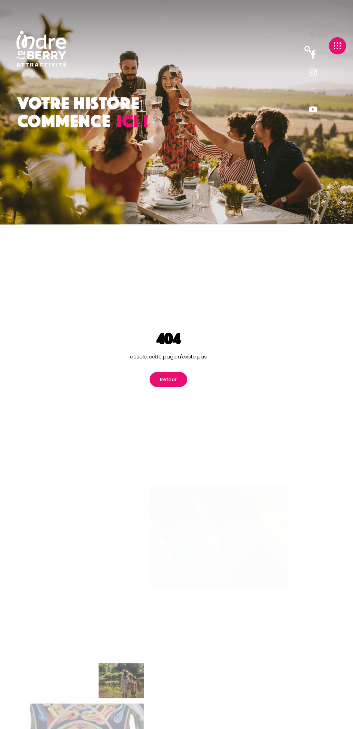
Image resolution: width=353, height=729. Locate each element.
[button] (308, 49)
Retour (168, 379)
